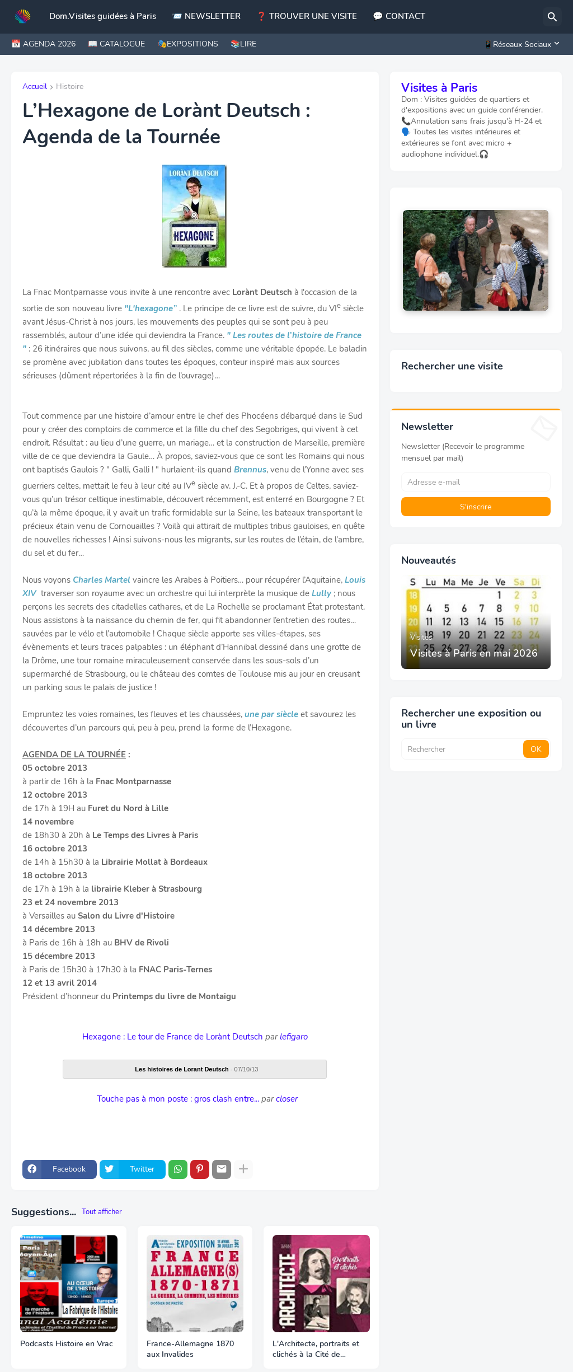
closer (287, 1098)
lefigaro (294, 1036)
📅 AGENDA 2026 (43, 44)
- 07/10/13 (196, 1069)
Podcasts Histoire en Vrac (66, 1344)
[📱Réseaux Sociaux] (520, 44)
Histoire (69, 87)
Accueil (34, 87)
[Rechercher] (552, 16)
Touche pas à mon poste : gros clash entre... (178, 1098)
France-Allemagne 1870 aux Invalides (190, 1349)
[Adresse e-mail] (476, 481)
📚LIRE (243, 44)
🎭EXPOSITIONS (187, 44)
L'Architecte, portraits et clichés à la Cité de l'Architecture (316, 1349)
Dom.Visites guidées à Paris (102, 16)
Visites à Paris (439, 88)
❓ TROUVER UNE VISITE (306, 16)
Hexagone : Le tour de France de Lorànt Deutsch (172, 1036)
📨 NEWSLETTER (206, 16)
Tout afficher (102, 1212)
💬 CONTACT (399, 16)
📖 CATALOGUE (116, 44)
